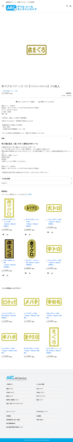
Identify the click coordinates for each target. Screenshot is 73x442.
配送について (9, 396)
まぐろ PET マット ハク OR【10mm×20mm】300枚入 (54, 351)
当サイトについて (40, 396)
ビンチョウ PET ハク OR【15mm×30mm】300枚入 (9, 316)
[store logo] (21, 8)
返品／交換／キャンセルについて (14, 403)
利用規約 (8, 416)
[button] (3, 234)
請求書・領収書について (12, 399)
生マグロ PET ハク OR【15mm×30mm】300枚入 (31, 351)
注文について (39, 388)
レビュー (4, 183)
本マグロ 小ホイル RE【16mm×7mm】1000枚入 (33, 263)
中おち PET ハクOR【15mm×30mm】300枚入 (53, 316)
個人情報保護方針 (10, 423)
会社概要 (38, 416)
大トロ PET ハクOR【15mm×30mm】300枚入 (54, 222)
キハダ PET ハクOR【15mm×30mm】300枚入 (9, 351)
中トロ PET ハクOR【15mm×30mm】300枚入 (54, 263)
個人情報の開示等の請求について (14, 427)
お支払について (10, 392)
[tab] (36, 138)
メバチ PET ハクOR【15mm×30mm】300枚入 (31, 316)
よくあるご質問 (40, 384)
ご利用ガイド (9, 384)
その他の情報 (6, 179)
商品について (9, 388)
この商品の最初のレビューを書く (10, 91)
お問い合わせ (39, 419)
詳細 (3, 138)
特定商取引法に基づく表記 (13, 419)
